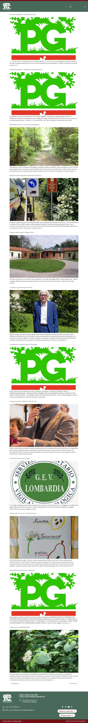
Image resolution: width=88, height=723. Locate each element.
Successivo (74, 683)
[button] (70, 7)
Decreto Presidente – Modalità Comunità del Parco (26, 69)
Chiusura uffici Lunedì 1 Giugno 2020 (22, 232)
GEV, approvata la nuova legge (20, 458)
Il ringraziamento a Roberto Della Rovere (23, 401)
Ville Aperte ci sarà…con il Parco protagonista (24, 125)
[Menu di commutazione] (84, 7)
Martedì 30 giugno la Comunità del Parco (23, 14)
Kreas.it (83, 721)
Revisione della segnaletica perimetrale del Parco (26, 175)
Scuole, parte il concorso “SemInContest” (23, 513)
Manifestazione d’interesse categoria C (22, 570)
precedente (14, 683)
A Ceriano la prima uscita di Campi (21, 287)
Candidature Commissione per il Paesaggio (23, 344)
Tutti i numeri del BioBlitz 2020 (20, 627)
